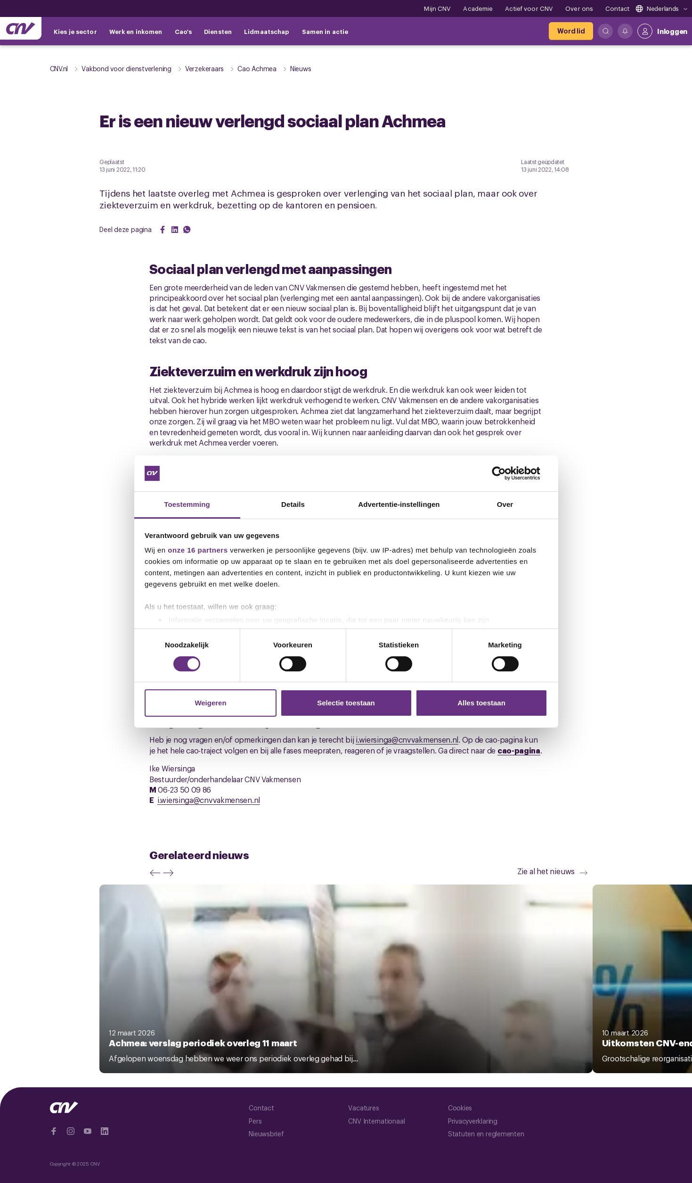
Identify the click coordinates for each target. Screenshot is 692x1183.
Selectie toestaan (346, 703)
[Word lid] (571, 31)
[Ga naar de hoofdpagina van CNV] (20, 28)
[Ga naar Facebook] (53, 1131)
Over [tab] (505, 504)
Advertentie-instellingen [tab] (399, 504)
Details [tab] (293, 504)
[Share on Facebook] (162, 229)
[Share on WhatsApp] (187, 229)
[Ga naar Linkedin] (104, 1131)
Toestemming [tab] (187, 504)
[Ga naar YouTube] (87, 1131)
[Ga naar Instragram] (70, 1131)
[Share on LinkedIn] (175, 229)
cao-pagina (518, 750)
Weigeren (210, 703)
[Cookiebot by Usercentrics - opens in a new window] (506, 473)
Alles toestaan (481, 703)
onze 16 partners (198, 550)
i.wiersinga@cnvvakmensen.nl (407, 739)
